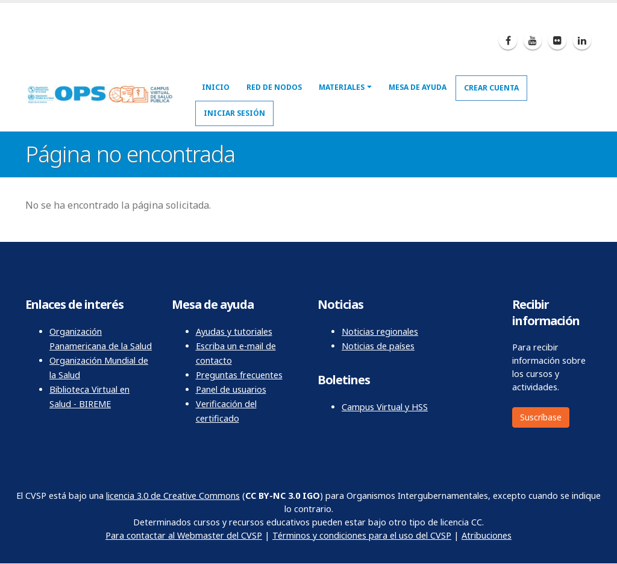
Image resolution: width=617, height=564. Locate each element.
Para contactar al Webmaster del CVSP (183, 535)
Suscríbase (541, 417)
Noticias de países (378, 346)
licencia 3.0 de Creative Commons (173, 495)
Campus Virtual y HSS (385, 407)
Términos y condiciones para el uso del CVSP (361, 535)
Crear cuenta (491, 88)
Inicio (216, 87)
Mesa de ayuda (417, 87)
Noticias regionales (380, 331)
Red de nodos (274, 87)
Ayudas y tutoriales (234, 331)
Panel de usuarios (231, 389)
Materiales (342, 87)
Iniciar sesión (234, 113)
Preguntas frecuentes (239, 375)
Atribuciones (487, 535)
